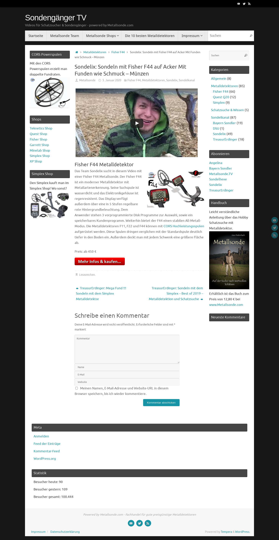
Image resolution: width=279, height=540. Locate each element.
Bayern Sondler (224, 123)
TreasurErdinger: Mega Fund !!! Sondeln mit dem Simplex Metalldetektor (101, 293)
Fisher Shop (38, 139)
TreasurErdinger (225, 139)
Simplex (219, 103)
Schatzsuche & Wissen (227, 110)
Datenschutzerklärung (65, 532)
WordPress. (242, 532)
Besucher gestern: (48, 489)
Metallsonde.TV (221, 174)
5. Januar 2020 (111, 80)
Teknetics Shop (41, 128)
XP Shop (36, 161)
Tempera (226, 532)
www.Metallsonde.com (226, 305)
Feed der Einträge (47, 444)
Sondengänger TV (55, 17)
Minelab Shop (40, 151)
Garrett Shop (39, 145)
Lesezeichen (87, 275)
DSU (216, 129)
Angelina (215, 163)
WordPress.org (45, 459)
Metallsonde (87, 80)
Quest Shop (38, 134)
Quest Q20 (221, 97)
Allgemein (218, 79)
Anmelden (41, 436)
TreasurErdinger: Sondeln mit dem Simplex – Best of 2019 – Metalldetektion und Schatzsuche (176, 293)
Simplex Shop (40, 156)
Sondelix (171, 80)
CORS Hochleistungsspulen (184, 226)
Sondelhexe (218, 179)
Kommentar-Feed (47, 451)
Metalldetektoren (94, 52)
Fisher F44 (118, 52)
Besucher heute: (46, 482)
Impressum (38, 532)
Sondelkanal (187, 80)
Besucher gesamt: (47, 497)
